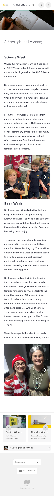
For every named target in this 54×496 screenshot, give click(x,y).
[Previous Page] (41, 5)
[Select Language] (27, 462)
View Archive (27, 471)
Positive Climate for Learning (14, 432)
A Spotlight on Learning (21, 448)
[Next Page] (48, 5)
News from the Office (39, 432)
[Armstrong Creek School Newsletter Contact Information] (33, 5)
